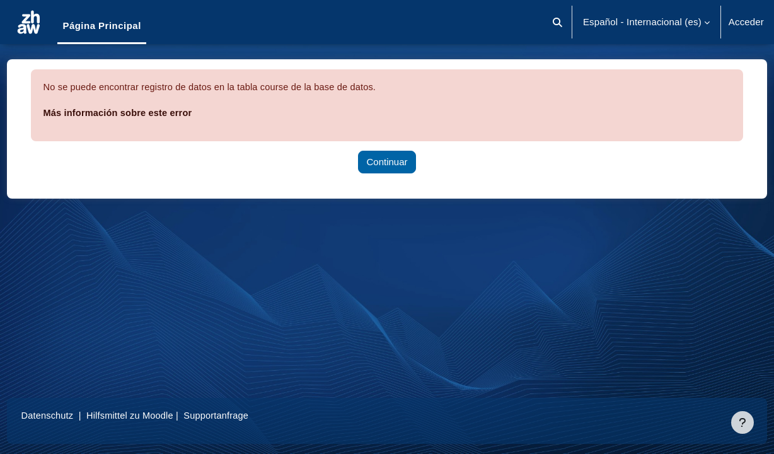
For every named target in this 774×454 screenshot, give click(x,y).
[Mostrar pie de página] (742, 422)
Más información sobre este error (143, 112)
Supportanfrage (245, 415)
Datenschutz (71, 415)
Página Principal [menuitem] (101, 25)
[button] (557, 22)
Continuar (386, 161)
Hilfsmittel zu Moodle (157, 415)
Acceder (746, 21)
